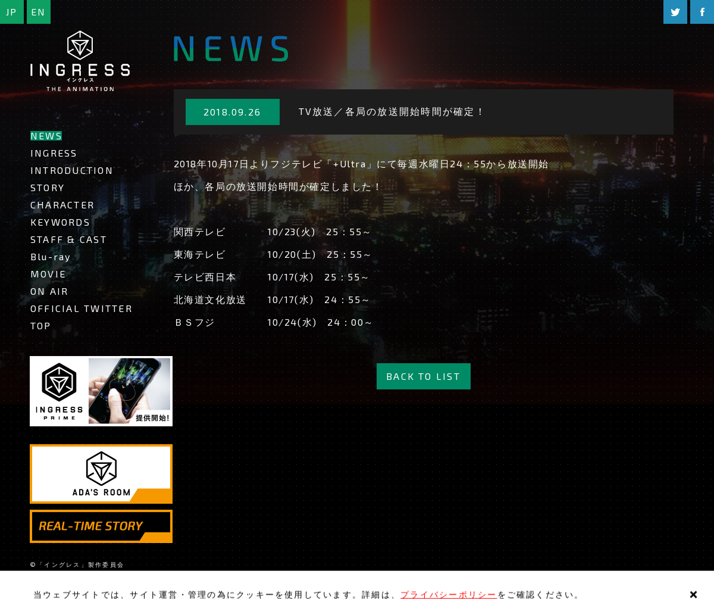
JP (11, 11)
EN (38, 11)
